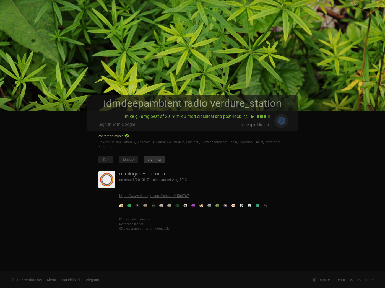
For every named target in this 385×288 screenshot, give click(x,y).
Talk (106, 159)
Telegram (91, 280)
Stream (339, 280)
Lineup (128, 159)
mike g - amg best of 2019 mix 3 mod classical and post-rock (183, 116)
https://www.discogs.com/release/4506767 (154, 196)
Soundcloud (70, 280)
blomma (154, 159)
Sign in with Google (116, 124)
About (51, 280)
